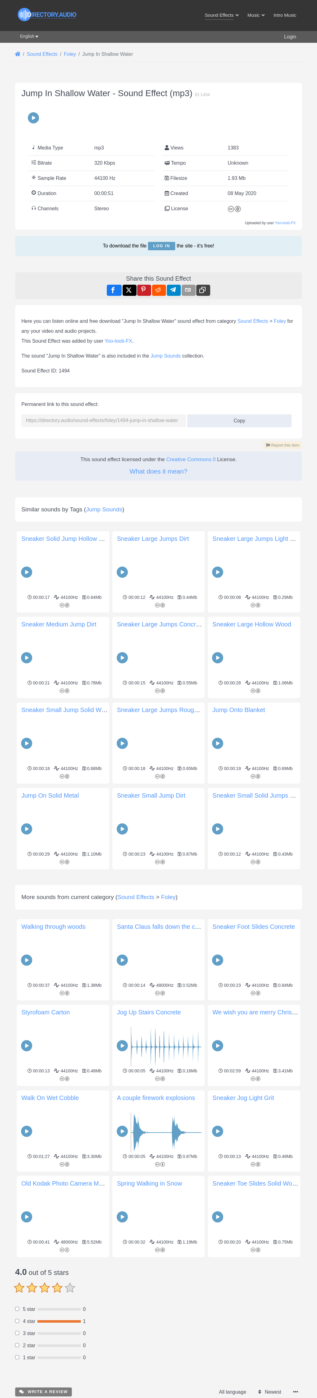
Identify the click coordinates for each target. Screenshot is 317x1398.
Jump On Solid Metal (50, 795)
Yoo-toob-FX (285, 223)
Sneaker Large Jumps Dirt (153, 538)
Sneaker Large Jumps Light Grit (256, 538)
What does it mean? (159, 471)
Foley (280, 321)
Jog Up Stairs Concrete (149, 1099)
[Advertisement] (158, 914)
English (27, 36)
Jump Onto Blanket (238, 709)
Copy (237, 418)
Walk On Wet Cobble (50, 1184)
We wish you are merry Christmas (258, 1099)
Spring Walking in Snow (149, 1270)
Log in (161, 245)
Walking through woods (53, 1013)
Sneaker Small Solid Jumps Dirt (255, 795)
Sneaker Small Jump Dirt (151, 795)
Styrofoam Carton (45, 1099)
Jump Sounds (165, 355)
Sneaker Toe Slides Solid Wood (255, 1270)
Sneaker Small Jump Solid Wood (66, 709)
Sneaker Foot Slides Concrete (253, 1013)
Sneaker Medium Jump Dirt (58, 624)
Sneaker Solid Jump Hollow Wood (68, 538)
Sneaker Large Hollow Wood (251, 624)
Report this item (282, 445)
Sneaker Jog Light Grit (243, 1184)
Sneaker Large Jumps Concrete (160, 624)
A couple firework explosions (156, 1184)
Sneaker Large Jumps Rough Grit (163, 709)
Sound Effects (252, 321)
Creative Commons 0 (191, 459)
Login (290, 36)
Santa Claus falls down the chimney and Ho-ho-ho (186, 1013)
